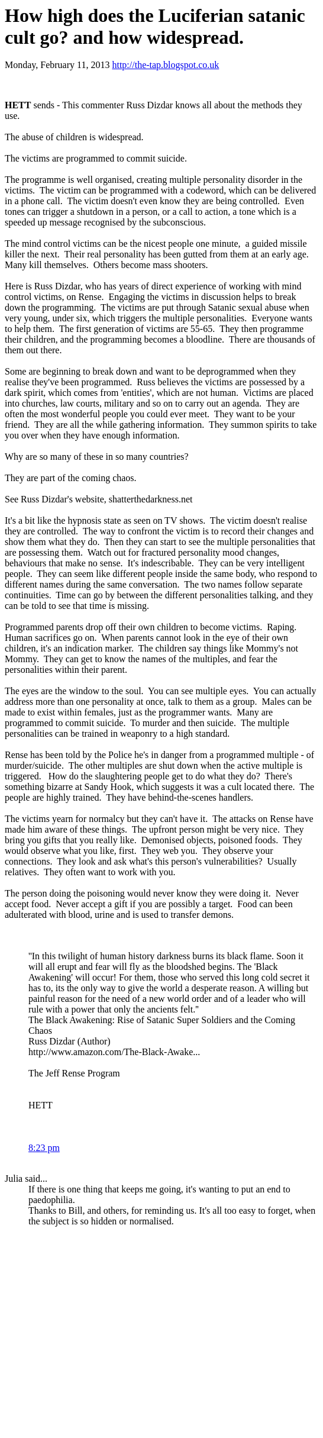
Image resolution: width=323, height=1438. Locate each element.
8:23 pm (44, 1148)
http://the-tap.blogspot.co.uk (165, 65)
